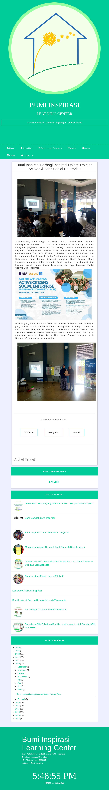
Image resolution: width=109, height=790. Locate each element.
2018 (17, 706)
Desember (22, 667)
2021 (17, 660)
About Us (26, 148)
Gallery (86, 148)
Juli (19, 680)
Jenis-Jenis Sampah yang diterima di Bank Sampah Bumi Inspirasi (59, 503)
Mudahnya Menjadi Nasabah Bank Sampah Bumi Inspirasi (55, 547)
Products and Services (50, 148)
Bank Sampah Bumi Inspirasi (40, 518)
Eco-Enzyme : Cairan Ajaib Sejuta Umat (45, 609)
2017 (17, 709)
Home (10, 148)
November (22, 670)
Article (72, 148)
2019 (17, 702)
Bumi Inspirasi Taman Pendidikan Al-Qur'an (47, 532)
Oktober (21, 673)
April (20, 686)
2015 (17, 715)
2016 (17, 712)
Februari (21, 699)
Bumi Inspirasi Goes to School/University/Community (39, 600)
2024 (17, 651)
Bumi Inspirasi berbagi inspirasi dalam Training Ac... (39, 694)
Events (11, 155)
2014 (17, 719)
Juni (20, 683)
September (23, 677)
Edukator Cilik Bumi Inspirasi (27, 590)
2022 (17, 657)
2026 (17, 647)
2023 (17, 654)
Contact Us (27, 155)
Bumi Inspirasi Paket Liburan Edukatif (44, 576)
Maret (20, 689)
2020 (17, 664)
